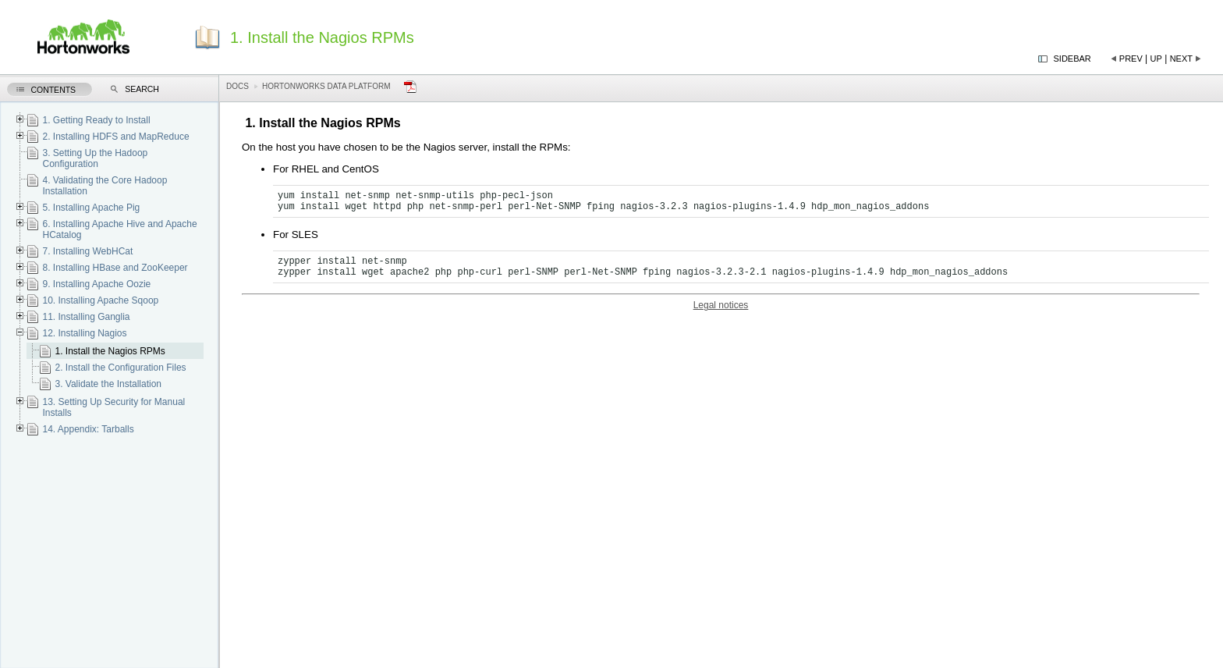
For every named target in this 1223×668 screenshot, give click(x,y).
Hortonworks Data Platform (326, 86)
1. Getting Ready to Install (96, 120)
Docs (237, 86)
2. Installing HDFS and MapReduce (115, 136)
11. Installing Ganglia (85, 316)
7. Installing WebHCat (87, 251)
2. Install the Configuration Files (120, 367)
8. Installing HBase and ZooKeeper (114, 267)
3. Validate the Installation (108, 383)
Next (1181, 58)
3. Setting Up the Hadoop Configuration (94, 158)
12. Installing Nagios (84, 333)
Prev (1131, 58)
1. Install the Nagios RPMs (110, 351)
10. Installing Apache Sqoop (100, 300)
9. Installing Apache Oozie (96, 284)
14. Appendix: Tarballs (87, 429)
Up (1156, 58)
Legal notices (721, 305)
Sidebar (1072, 58)
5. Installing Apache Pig (91, 207)
